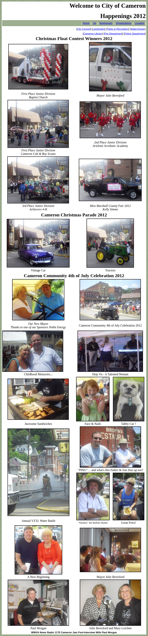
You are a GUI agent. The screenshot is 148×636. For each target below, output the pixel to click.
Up (94, 23)
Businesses (106, 23)
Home (86, 23)
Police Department (134, 33)
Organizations (123, 23)
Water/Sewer (138, 28)
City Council (83, 28)
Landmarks (98, 28)
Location (139, 23)
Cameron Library (92, 33)
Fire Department (113, 33)
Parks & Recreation (118, 28)
